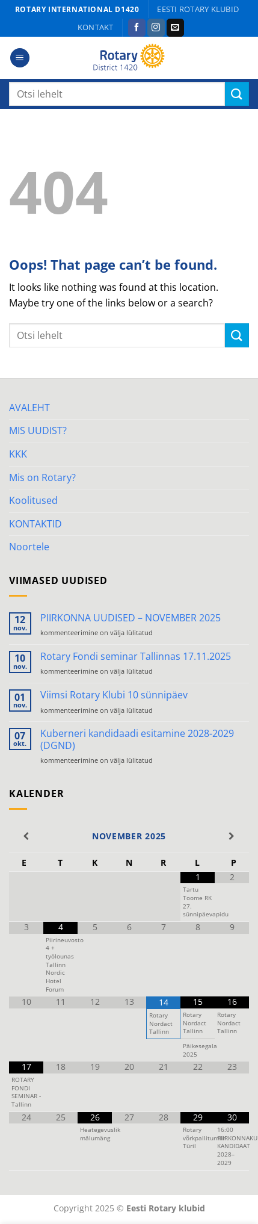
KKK (18, 454)
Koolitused (33, 500)
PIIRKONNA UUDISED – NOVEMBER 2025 (130, 618)
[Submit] (237, 93)
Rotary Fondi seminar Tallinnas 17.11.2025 (135, 656)
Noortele (29, 546)
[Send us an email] (175, 28)
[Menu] (19, 58)
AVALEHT (29, 407)
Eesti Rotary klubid (198, 9)
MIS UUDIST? (38, 430)
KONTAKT (96, 27)
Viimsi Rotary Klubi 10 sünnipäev (114, 695)
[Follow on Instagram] (156, 28)
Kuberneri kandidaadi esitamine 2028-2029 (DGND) (137, 739)
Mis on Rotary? (42, 477)
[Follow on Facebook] (137, 28)
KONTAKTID (35, 523)
